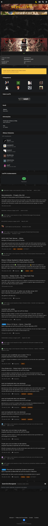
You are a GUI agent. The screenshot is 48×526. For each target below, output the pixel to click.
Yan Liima (5, 253)
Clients (26, 311)
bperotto (16, 432)
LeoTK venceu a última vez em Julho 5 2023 (14, 70)
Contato (31, 517)
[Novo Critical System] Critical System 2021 (35, 253)
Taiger (15, 311)
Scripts (26, 356)
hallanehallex (5, 337)
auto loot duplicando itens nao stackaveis (14, 383)
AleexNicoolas (10, 155)
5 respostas (15, 439)
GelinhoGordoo (10, 160)
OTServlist (21, 240)
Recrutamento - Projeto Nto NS (13, 195)
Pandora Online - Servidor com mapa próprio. (34, 303)
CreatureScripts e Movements (26, 262)
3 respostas (17, 319)
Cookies (36, 517)
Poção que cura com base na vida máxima (14, 430)
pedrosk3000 (16, 293)
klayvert (9, 140)
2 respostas (16, 298)
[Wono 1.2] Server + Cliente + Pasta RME (19, 324)
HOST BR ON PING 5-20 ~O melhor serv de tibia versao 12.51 (20, 291)
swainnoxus (17, 385)
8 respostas (15, 363)
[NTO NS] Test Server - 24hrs (12, 238)
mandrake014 (10, 145)
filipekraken (6, 190)
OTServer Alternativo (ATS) (30, 326)
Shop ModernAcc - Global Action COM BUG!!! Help (17, 368)
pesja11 (8, 165)
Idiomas (11, 517)
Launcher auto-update (8, 309)
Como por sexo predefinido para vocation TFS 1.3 (16, 355)
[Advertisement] (24, 26)
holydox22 (9, 150)
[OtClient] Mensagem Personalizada (31, 215)
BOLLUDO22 (4, 221)
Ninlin (15, 356)
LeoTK (17, 197)
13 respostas (15, 393)
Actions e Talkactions (31, 471)
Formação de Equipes (24, 197)
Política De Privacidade (21, 517)
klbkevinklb (15, 471)
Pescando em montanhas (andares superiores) (34, 463)
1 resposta (16, 270)
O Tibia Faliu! (29, 190)
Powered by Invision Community (24, 523)
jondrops (16, 370)
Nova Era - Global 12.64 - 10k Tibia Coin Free (18, 276)
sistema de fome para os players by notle (33, 342)
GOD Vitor (5, 348)
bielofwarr (4, 210)
